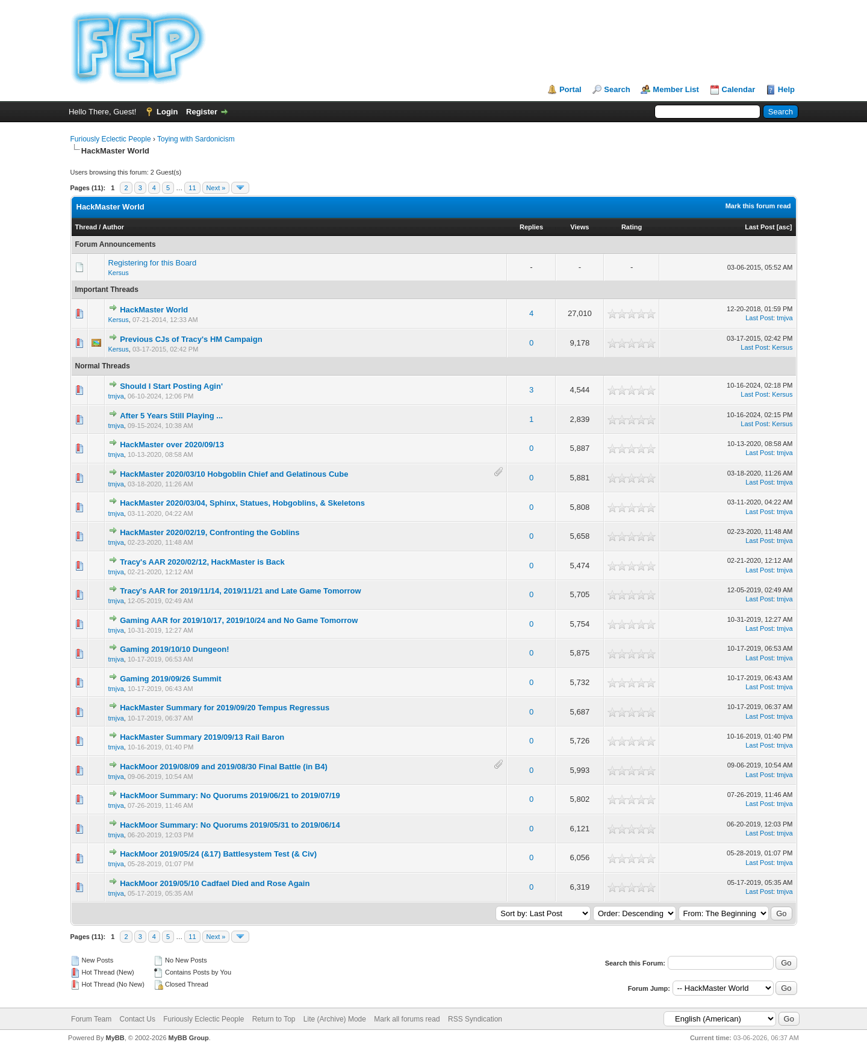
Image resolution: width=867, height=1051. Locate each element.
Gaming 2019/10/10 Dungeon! (174, 649)
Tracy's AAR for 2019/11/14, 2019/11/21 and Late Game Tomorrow (240, 590)
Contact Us (137, 1019)
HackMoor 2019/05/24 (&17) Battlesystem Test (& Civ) (218, 853)
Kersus (118, 272)
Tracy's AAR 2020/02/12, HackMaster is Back (202, 561)
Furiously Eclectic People (110, 139)
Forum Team (91, 1019)
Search (617, 89)
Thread (86, 227)
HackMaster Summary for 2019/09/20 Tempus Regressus (224, 707)
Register (201, 111)
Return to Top (274, 1019)
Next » (216, 187)
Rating (631, 227)
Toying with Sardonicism (196, 139)
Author (113, 227)
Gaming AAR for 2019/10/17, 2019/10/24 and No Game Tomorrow (239, 620)
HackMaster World (154, 309)
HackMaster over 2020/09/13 (172, 444)
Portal (570, 89)
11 (192, 187)
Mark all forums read (407, 1019)
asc (783, 227)
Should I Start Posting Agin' (171, 386)
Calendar (739, 89)
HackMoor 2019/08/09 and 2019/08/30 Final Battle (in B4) (224, 766)
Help (786, 89)
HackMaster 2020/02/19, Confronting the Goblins (209, 532)
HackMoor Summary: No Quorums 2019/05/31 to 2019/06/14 (230, 824)
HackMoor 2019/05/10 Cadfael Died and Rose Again (214, 883)
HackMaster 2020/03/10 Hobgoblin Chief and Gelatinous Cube (234, 474)
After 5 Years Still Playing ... (171, 415)
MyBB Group (189, 1037)
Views (579, 227)
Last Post (760, 227)
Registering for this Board (152, 262)
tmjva (784, 317)
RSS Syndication (475, 1019)
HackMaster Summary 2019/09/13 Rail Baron (202, 737)
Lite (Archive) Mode (334, 1019)
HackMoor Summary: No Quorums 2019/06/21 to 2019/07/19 (230, 795)
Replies (531, 227)
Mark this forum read (758, 205)
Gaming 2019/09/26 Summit (170, 678)
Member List (676, 89)
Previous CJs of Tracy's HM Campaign (191, 339)
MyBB (114, 1037)
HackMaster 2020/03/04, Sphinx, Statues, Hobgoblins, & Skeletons (242, 502)
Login (167, 111)
